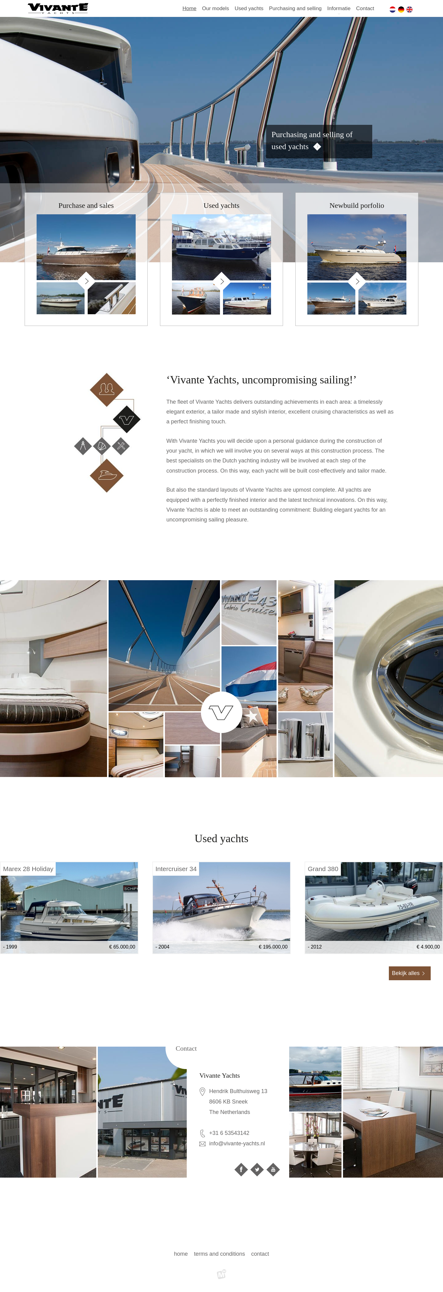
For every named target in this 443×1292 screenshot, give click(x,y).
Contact (365, 8)
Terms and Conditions (219, 1254)
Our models (215, 8)
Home (189, 8)
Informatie (339, 8)
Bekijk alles (406, 973)
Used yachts (249, 8)
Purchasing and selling (295, 8)
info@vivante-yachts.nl (237, 1143)
